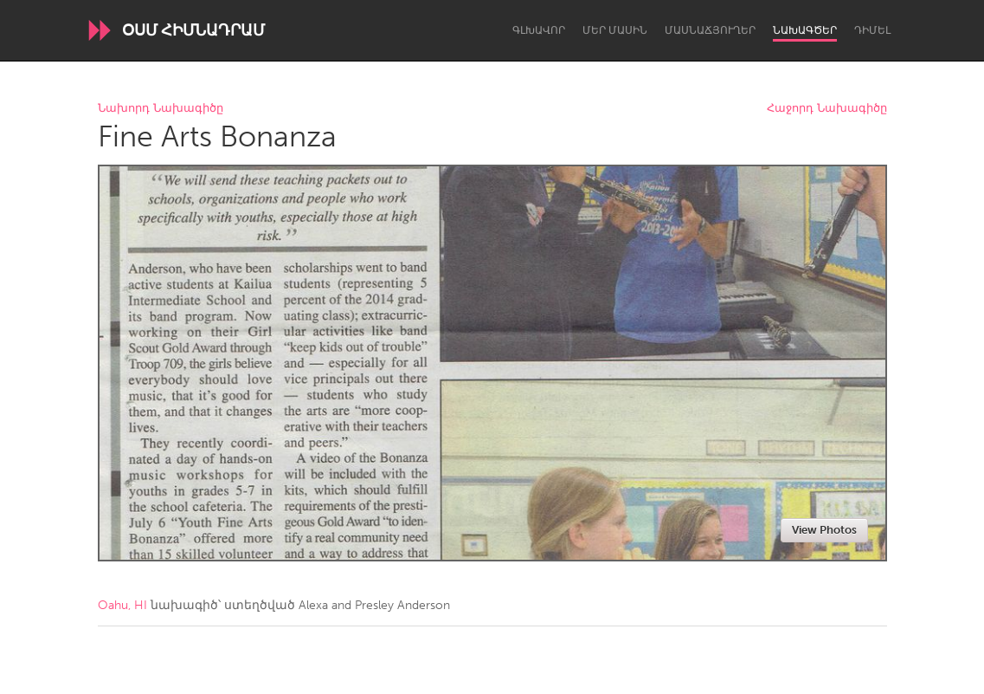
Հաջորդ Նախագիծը (827, 108)
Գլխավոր (538, 30)
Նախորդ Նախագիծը (160, 108)
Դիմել (872, 30)
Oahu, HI (122, 605)
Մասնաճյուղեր (710, 30)
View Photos (824, 529)
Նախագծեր (805, 30)
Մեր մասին (614, 30)
